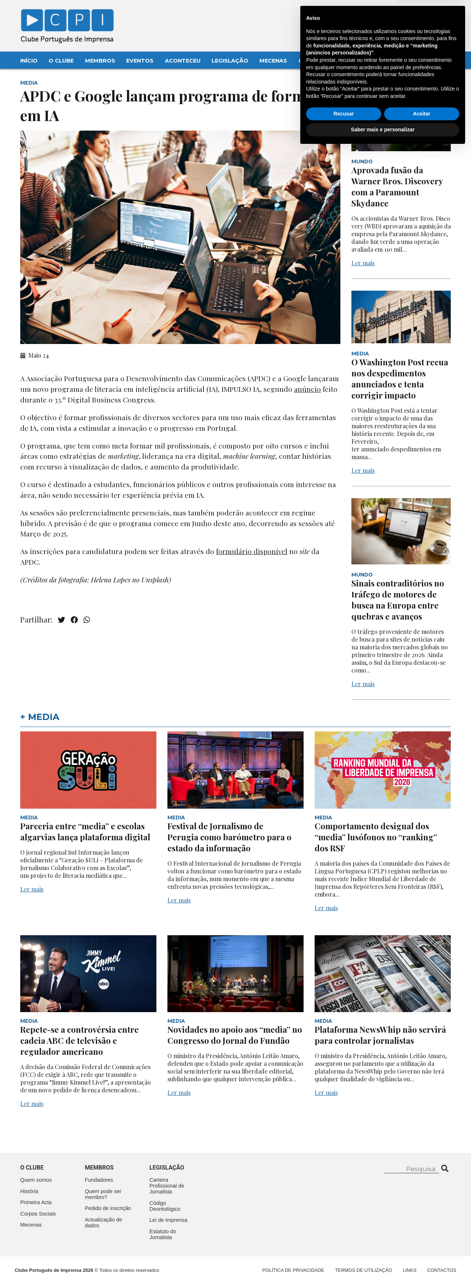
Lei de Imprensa (168, 1220)
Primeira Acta (36, 1202)
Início (29, 60)
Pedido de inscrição (108, 1208)
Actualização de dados (104, 1222)
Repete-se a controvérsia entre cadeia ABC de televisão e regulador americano (79, 1040)
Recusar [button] (343, 1248)
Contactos (317, 60)
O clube (32, 1167)
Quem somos (36, 1180)
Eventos (139, 60)
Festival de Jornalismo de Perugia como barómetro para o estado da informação (229, 837)
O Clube (61, 60)
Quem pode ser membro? (103, 1194)
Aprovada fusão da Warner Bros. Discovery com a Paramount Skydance (397, 186)
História (29, 1191)
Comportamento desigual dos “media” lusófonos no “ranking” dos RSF (376, 837)
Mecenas (273, 60)
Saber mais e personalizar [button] (383, 1264)
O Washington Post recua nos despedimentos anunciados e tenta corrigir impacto (399, 379)
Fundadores (99, 1180)
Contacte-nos (431, 14)
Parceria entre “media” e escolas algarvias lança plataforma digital (85, 831)
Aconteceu (183, 60)
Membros (100, 60)
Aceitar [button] (421, 1248)
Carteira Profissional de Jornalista (166, 1186)
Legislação (230, 60)
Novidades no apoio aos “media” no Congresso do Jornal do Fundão (234, 1035)
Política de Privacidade (293, 1270)
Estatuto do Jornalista (162, 1234)
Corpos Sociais (38, 1214)
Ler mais (363, 263)
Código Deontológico (164, 1206)
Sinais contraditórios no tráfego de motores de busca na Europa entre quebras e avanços (397, 600)
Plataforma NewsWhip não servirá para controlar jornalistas (380, 1035)
